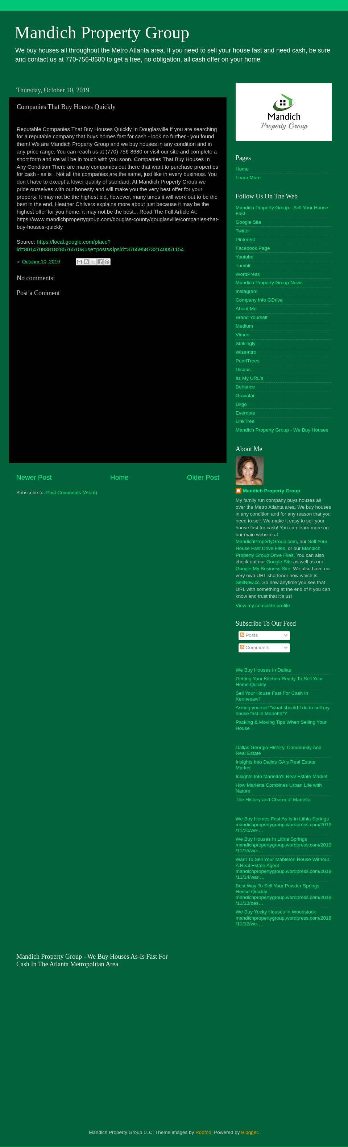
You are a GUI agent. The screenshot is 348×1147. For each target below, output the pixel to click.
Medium (244, 326)
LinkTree (245, 421)
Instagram (246, 291)
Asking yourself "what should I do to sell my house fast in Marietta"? (283, 710)
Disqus (243, 369)
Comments (254, 647)
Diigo (241, 404)
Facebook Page (253, 248)
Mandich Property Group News (269, 282)
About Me (246, 308)
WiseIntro (246, 352)
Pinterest (245, 239)
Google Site (248, 222)
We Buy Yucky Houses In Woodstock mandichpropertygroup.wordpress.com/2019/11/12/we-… (283, 917)
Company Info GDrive (259, 300)
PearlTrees (248, 361)
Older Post (203, 477)
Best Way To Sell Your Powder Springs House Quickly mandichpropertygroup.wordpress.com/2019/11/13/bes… (283, 894)
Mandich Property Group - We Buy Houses (282, 430)
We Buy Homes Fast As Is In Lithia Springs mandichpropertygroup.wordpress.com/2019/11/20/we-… (283, 824)
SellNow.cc (248, 582)
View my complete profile (263, 605)
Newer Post (34, 477)
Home (119, 477)
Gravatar (245, 395)
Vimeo (242, 334)
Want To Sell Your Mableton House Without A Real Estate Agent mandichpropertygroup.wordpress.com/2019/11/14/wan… (283, 868)
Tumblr (243, 265)
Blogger (249, 1132)
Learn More (248, 177)
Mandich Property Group (102, 32)
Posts (249, 635)
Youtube (244, 257)
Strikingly (246, 343)
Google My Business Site (263, 568)
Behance (245, 387)
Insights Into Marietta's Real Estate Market (281, 776)
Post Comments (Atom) (71, 492)
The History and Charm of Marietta (273, 799)
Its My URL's (249, 378)
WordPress (248, 274)
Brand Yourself (252, 317)
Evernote (245, 413)
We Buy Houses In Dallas (263, 670)
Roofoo (203, 1132)
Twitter (243, 231)
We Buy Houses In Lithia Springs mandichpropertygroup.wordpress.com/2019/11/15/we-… (283, 844)
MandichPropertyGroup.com (266, 541)
